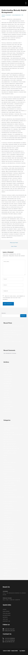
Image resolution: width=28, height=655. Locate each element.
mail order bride (8, 526)
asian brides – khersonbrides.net (13, 434)
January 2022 (8, 376)
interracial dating (9, 508)
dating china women (9, 471)
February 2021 (8, 402)
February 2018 (8, 411)
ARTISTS (5, 617)
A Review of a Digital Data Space (13, 341)
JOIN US (5, 619)
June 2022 (7, 365)
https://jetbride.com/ (9, 494)
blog (5, 457)
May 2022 (6, 367)
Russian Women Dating (10, 559)
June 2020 (7, 409)
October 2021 (8, 383)
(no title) (6, 339)
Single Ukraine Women (10, 563)
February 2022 (8, 374)
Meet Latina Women (9, 545)
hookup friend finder (10, 485)
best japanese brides (10, 443)
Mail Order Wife (8, 536)
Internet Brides (8, 506)
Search (4, 313)
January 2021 (8, 404)
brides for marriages (10, 462)
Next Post (14, 246)
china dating (7, 464)
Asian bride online (9, 432)
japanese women (8, 512)
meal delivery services (10, 543)
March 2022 (7, 372)
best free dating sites (10, 441)
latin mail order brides (10, 522)
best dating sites (8, 439)
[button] (26, 3)
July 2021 (6, 390)
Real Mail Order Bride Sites (12, 554)
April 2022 (7, 369)
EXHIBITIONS (6, 615)
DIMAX (23, 651)
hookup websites (8, 492)
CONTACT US (6, 621)
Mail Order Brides (9, 529)
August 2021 (7, 388)
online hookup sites (9, 549)
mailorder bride (8, 540)
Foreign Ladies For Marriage (12, 478)
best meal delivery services (11, 448)
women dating (7, 575)
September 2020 (8, 406)
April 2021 (7, 397)
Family (5, 473)
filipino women (8, 476)
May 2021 (6, 395)
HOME (4, 609)
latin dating (7, 519)
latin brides (7, 517)
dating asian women (9, 469)
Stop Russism (7, 566)
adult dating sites (9, 425)
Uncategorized (16, 15)
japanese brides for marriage (12, 510)
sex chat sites (8, 561)
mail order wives (8, 538)
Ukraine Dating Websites (10, 568)
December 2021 (8, 378)
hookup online (8, 487)
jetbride (6, 515)
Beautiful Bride (8, 436)
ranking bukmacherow (10, 552)
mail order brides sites (10, 531)
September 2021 (8, 385)
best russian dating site (10, 450)
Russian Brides (8, 556)
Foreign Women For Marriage (12, 480)
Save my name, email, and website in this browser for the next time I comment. (14, 297)
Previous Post (14, 242)
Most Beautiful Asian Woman (12, 547)
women (5, 573)
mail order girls (8, 533)
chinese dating (8, 466)
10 (4, 423)
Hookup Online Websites (10, 490)
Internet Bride (8, 503)
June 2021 (7, 392)
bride (5, 459)
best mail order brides (10, 446)
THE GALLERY (7, 613)
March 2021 (7, 399)
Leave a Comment (6, 15)
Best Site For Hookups (10, 453)
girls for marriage (9, 483)
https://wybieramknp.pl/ (10, 501)
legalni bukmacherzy (9, 524)
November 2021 (8, 381)
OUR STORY (6, 611)
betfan (5, 455)
